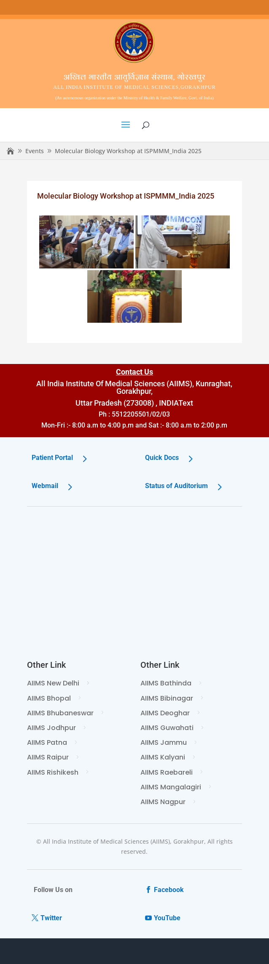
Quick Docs (162, 458)
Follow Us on (53, 890)
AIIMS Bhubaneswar (60, 713)
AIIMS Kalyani (162, 757)
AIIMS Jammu (163, 742)
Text (185, 402)
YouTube (167, 918)
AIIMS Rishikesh (52, 772)
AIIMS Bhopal (49, 698)
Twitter (51, 918)
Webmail (45, 486)
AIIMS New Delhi (53, 683)
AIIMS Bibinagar (166, 698)
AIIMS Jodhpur (51, 728)
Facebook (169, 890)
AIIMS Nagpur (163, 802)
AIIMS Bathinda (165, 683)
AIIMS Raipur (48, 757)
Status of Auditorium (176, 486)
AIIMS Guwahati (167, 728)
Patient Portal (52, 458)
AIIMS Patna (47, 742)
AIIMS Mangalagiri (170, 787)
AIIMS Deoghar (165, 713)
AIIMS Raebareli (166, 772)
